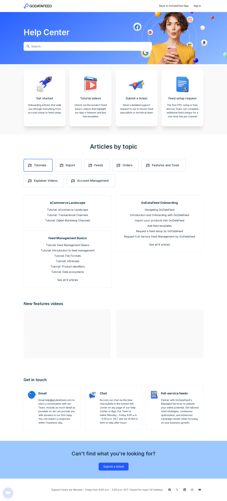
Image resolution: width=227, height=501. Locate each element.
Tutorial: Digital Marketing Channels (67, 220)
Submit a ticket (113, 466)
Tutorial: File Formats (67, 255)
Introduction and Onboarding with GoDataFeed (159, 215)
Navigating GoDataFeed (159, 209)
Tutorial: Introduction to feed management (67, 250)
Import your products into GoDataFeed (159, 220)
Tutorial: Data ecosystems (67, 272)
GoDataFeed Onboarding (159, 202)
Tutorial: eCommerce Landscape (67, 209)
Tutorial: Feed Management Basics (67, 245)
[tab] (38, 165)
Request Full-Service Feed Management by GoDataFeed (159, 236)
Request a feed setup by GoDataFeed (159, 231)
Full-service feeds (174, 393)
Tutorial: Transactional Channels (67, 215)
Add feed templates (159, 225)
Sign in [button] (197, 5)
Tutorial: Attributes (67, 261)
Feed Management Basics (67, 238)
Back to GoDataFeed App (174, 5)
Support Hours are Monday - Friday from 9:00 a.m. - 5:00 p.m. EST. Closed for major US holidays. (107, 489)
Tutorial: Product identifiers (67, 266)
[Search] (88, 46)
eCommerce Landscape (67, 202)
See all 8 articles (67, 280)
